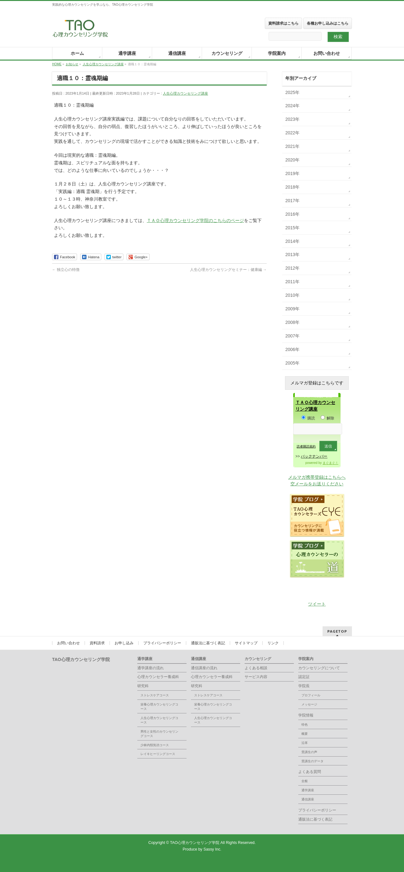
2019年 (292, 173)
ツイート (317, 603)
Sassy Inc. (212, 849)
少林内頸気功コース (154, 745)
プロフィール (310, 695)
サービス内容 (256, 677)
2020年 (292, 159)
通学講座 (144, 659)
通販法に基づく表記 (208, 643)
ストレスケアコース (154, 695)
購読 (308, 418)
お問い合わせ (68, 643)
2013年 (292, 254)
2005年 (292, 363)
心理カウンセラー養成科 (158, 677)
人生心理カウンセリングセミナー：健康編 (228, 269)
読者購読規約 (306, 446)
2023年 (292, 119)
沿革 (304, 743)
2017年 (292, 200)
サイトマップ (246, 643)
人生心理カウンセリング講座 (185, 93)
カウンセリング (258, 659)
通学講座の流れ (150, 668)
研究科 (143, 686)
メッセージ (309, 704)
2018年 (292, 187)
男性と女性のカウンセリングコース (159, 734)
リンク (273, 643)
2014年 (292, 241)
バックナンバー (314, 456)
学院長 (304, 686)
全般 (304, 781)
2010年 (292, 295)
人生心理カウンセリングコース (159, 720)
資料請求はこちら (283, 23)
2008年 (292, 322)
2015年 (292, 227)
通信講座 (198, 659)
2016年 (292, 214)
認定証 (304, 677)
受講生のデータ (312, 761)
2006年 (292, 349)
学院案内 (305, 659)
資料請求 (97, 643)
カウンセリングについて (319, 668)
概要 (304, 733)
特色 (304, 724)
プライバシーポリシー (162, 643)
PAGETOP (337, 631)
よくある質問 (309, 772)
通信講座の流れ (204, 668)
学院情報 (305, 715)
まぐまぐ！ (330, 463)
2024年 (292, 105)
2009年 (292, 308)
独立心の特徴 (66, 269)
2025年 (292, 92)
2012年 (292, 268)
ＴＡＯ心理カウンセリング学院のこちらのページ (195, 220)
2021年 (292, 146)
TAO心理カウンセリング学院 (195, 842)
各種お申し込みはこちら (327, 23)
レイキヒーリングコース (157, 754)
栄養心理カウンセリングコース (159, 707)
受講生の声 (309, 752)
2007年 (292, 335)
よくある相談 (256, 668)
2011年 (292, 281)
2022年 (292, 132)
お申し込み (124, 643)
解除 (327, 418)
